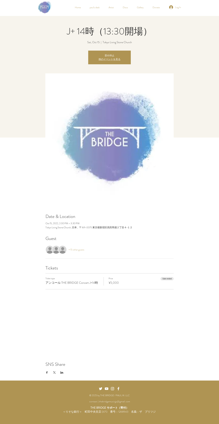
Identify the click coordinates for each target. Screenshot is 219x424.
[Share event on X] (54, 372)
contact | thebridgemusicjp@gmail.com (109, 401)
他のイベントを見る (109, 59)
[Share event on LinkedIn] (61, 372)
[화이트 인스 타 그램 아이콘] (112, 388)
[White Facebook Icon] (118, 388)
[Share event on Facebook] (46, 372)
